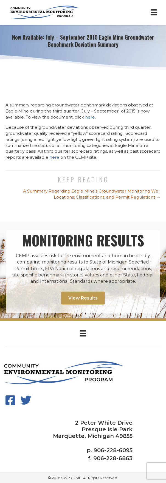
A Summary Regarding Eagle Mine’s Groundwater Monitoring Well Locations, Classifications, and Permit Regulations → (92, 194)
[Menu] (154, 12)
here (90, 117)
